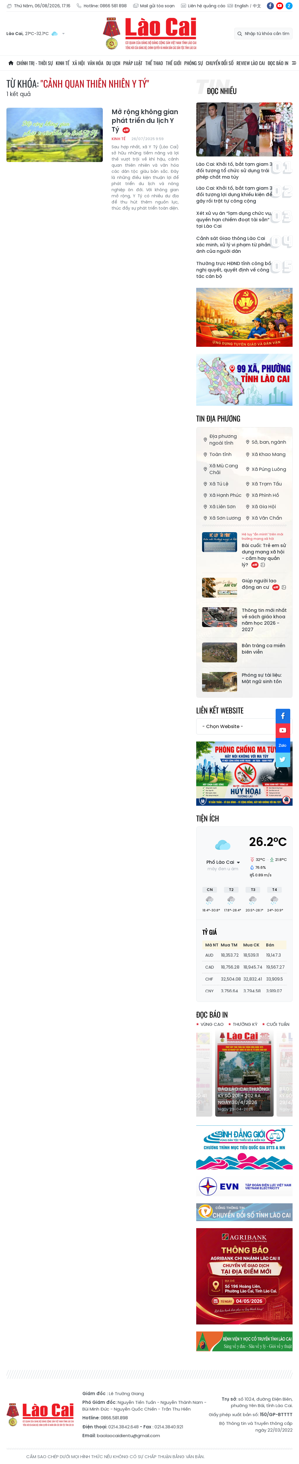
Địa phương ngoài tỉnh (219, 439)
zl (289, 5)
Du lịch (113, 63)
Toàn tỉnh (217, 454)
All (294, 63)
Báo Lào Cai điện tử (149, 34)
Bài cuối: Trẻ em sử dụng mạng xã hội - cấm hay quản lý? (264, 550)
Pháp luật (132, 63)
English (241, 6)
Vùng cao (212, 1024)
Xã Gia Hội (260, 506)
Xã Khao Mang (265, 454)
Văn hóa (95, 63)
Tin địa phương (218, 418)
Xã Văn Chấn (263, 518)
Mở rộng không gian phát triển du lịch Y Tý (145, 121)
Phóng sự (193, 63)
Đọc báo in (278, 63)
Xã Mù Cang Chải (220, 469)
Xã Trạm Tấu (263, 484)
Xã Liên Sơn (219, 506)
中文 (257, 6)
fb (270, 5)
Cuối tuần (278, 1024)
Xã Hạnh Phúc (221, 495)
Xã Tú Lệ (215, 484)
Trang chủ (10, 63)
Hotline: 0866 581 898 (101, 6)
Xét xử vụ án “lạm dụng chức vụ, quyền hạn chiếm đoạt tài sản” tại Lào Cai (234, 219)
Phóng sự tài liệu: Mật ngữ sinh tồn (262, 678)
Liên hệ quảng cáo (202, 6)
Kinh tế (62, 63)
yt (279, 5)
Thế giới (173, 63)
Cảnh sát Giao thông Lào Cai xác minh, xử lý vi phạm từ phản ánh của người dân (233, 245)
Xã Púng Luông (265, 469)
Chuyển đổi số (220, 63)
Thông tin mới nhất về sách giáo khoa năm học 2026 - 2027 (264, 620)
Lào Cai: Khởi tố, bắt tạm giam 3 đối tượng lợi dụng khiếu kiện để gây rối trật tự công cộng (234, 194)
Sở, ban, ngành (265, 442)
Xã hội (78, 63)
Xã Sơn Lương (221, 518)
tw (283, 760)
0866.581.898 (114, 1418)
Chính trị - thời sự (35, 63)
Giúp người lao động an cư (264, 584)
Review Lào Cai (251, 63)
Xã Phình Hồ (261, 495)
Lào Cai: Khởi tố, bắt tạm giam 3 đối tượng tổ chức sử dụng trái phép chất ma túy (234, 170)
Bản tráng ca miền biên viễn (263, 649)
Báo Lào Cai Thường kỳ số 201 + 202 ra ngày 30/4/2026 (243, 1096)
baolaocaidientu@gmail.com (128, 1435)
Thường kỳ (245, 1024)
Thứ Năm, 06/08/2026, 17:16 (38, 6)
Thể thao (154, 63)
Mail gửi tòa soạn (154, 6)
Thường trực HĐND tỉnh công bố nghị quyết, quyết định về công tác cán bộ (233, 270)
